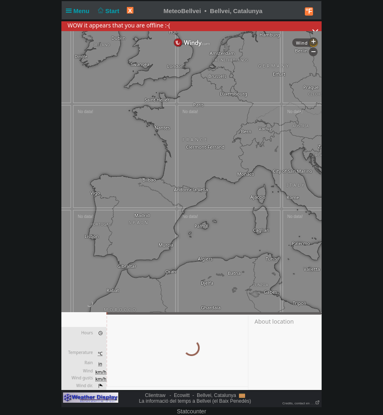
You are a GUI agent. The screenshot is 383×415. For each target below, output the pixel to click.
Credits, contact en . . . (301, 403)
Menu (79, 10)
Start (108, 10)
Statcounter (191, 411)
